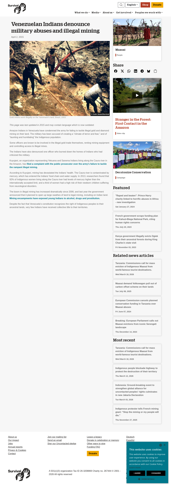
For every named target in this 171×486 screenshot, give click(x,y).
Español (130, 440)
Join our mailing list (56, 437)
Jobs (10, 443)
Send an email (54, 440)
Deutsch (130, 437)
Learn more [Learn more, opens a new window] (135, 467)
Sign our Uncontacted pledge (61, 443)
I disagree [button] (156, 473)
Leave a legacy (94, 437)
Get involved (123, 13)
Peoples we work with (148, 13)
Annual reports (15, 447)
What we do (81, 13)
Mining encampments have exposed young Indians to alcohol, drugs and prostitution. (55, 198)
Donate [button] (157, 5)
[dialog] (147, 462)
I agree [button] (137, 473)
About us (107, 13)
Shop (145, 5)
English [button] (131, 5)
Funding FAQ (93, 447)
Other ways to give (96, 443)
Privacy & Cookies (17, 450)
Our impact (13, 440)
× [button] (164, 445)
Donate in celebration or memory (103, 440)
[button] (121, 4)
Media (95, 13)
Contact (12, 453)
